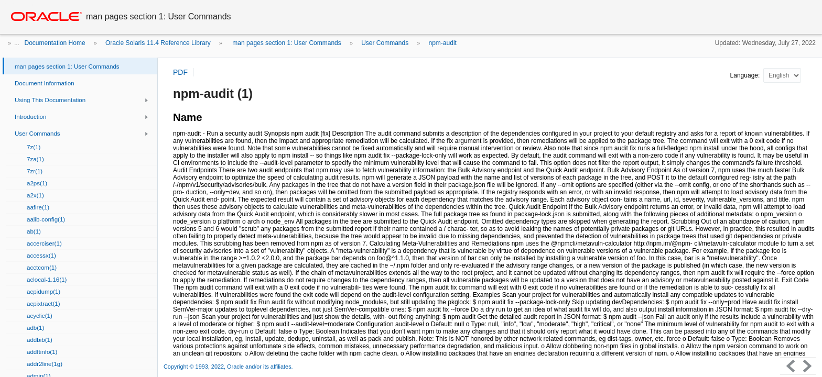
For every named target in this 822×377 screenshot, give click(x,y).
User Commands (384, 43)
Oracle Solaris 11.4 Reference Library (158, 43)
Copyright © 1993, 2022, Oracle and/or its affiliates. (229, 366)
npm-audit (443, 43)
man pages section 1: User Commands (286, 43)
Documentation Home (55, 43)
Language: (746, 75)
